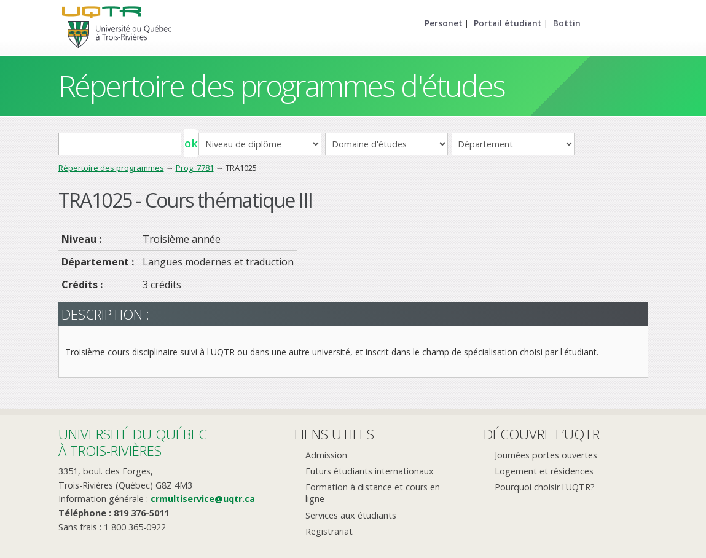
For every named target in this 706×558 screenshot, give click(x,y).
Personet (444, 23)
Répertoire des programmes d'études (281, 86)
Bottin (567, 23)
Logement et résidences (544, 471)
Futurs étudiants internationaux (369, 471)
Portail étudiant (508, 23)
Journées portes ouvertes (546, 455)
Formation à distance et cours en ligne (372, 493)
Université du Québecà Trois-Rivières (132, 442)
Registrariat (329, 531)
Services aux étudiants (350, 515)
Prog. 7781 (195, 167)
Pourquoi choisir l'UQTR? (545, 487)
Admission (326, 455)
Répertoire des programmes (111, 167)
